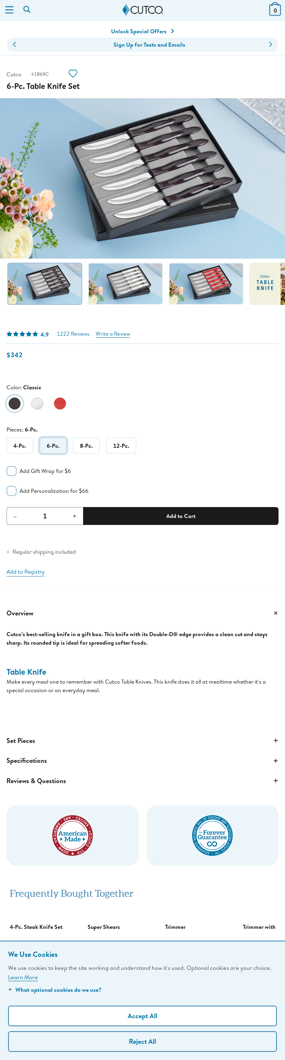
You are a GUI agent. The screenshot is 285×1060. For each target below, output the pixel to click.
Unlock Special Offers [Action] (142, 31)
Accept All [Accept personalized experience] (142, 1015)
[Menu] (9, 10)
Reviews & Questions (142, 781)
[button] (14, 45)
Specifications (142, 761)
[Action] (73, 74)
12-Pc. (121, 445)
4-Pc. (19, 445)
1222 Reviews (73, 333)
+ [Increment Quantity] (75, 516)
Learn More (23, 977)
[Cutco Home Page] (142, 10)
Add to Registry (25, 571)
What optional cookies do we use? (54, 989)
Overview (142, 613)
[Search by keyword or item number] (27, 10)
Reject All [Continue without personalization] (142, 1041)
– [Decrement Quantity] (15, 516)
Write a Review (113, 333)
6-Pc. (53, 445)
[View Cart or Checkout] (275, 13)
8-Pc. (86, 445)
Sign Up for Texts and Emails (149, 44)
